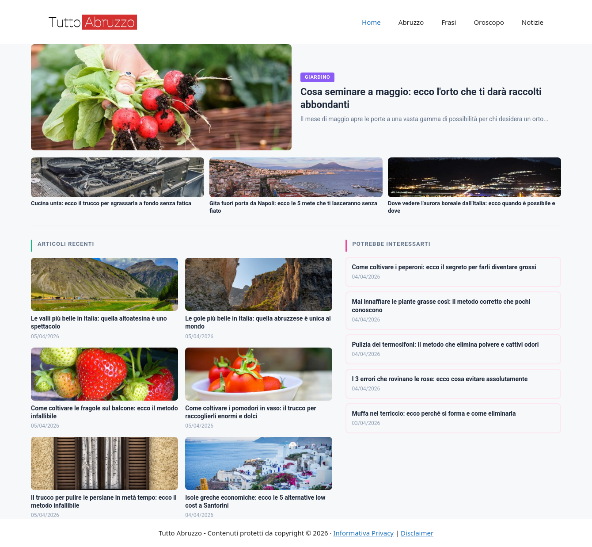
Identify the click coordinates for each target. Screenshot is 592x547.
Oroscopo (489, 22)
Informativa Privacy (364, 532)
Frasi (448, 22)
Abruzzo (411, 22)
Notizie (532, 22)
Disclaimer (417, 532)
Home (371, 22)
